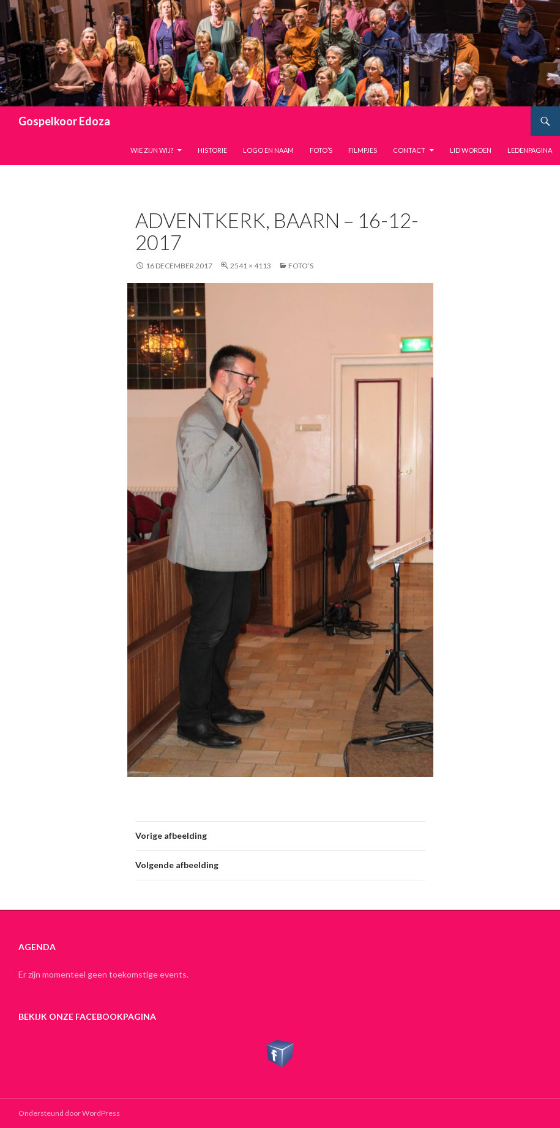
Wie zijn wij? (151, 150)
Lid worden (470, 150)
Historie (212, 150)
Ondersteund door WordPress (69, 1113)
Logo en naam (268, 150)
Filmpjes (362, 150)
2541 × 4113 (250, 265)
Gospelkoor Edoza (64, 121)
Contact (409, 150)
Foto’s (321, 150)
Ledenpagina (529, 150)
